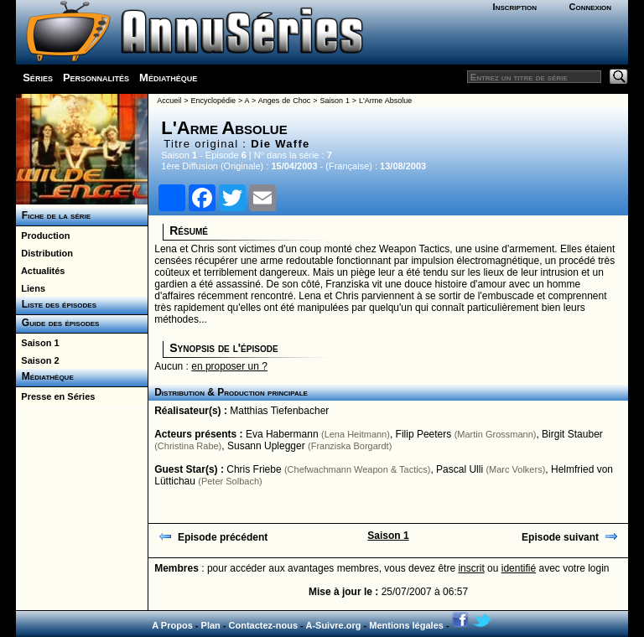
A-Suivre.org (333, 625)
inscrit (471, 568)
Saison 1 (37, 343)
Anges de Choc (284, 100)
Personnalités (96, 77)
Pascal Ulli (459, 469)
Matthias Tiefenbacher (279, 411)
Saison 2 (37, 360)
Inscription (515, 7)
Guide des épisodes (57, 323)
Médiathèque (168, 77)
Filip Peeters (424, 434)
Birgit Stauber (572, 434)
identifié (518, 568)
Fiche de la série (53, 215)
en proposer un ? (229, 366)
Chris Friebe (253, 469)
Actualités (40, 271)
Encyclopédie (213, 100)
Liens (30, 288)
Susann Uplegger (266, 446)
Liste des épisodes (56, 304)
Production (43, 235)
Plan (211, 625)
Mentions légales (406, 625)
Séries (38, 77)
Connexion (590, 7)
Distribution (44, 253)
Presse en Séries (55, 396)
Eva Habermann (282, 434)
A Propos (172, 625)
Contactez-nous (264, 625)
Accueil (169, 100)
